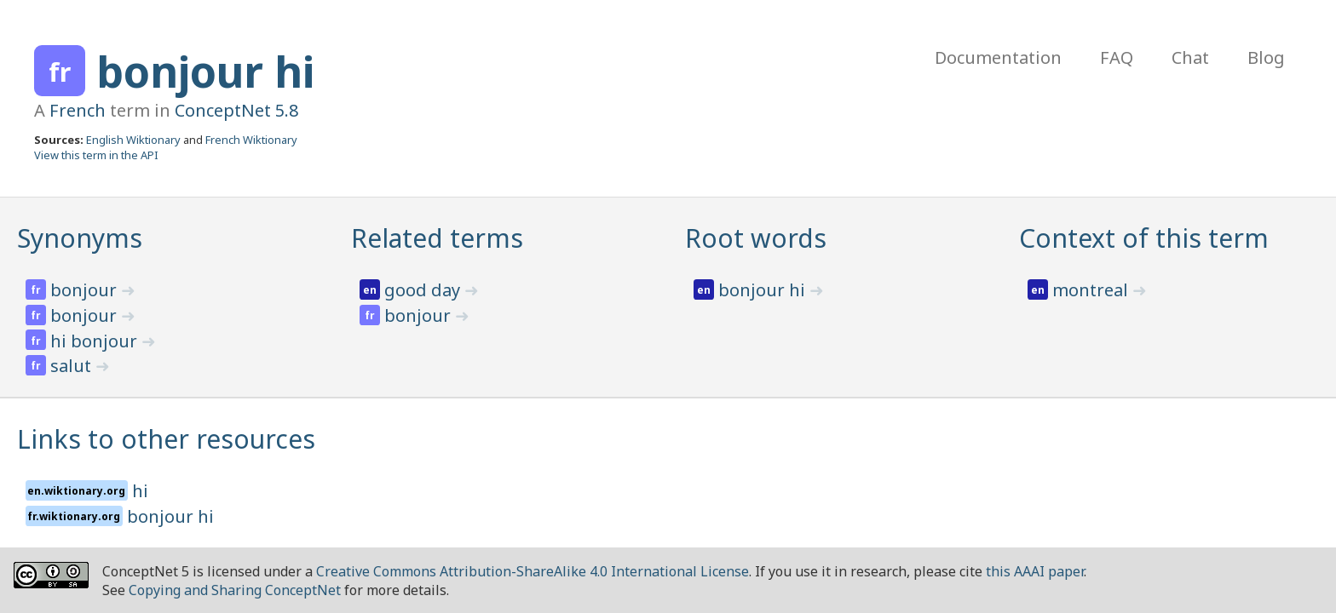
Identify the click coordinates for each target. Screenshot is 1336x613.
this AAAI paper (1035, 571)
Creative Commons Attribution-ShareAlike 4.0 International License (532, 571)
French (77, 110)
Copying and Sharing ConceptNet (235, 590)
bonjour (85, 289)
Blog (1266, 57)
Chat (1190, 57)
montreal (1092, 289)
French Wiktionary (251, 139)
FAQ (1116, 57)
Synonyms (79, 238)
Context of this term (1144, 238)
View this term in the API (96, 155)
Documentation (998, 57)
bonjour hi (205, 71)
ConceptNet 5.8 (236, 110)
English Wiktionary (133, 139)
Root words (755, 238)
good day (424, 289)
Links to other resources (166, 438)
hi (140, 490)
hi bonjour (95, 340)
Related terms (437, 238)
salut (72, 365)
